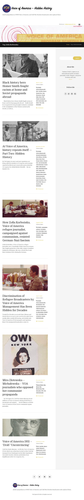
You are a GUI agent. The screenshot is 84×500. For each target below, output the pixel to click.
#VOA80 (39, 87)
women (43, 316)
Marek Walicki (40, 385)
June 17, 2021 (39, 296)
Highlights (22, 36)
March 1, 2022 (39, 82)
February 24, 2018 (40, 441)
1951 (38, 446)
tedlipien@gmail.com (70, 24)
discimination (39, 304)
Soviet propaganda (40, 176)
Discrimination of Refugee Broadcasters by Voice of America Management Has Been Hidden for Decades (18, 303)
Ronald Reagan (39, 174)
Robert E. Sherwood (40, 172)
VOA (40, 102)
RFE (37, 100)
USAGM (45, 312)
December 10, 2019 (40, 380)
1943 (37, 91)
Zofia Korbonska (39, 318)
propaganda (42, 98)
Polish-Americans (40, 308)
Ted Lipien (41, 180)
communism (44, 227)
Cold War (41, 91)
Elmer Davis (39, 159)
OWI (43, 97)
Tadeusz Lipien (39, 84)
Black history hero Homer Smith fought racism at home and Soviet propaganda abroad (15, 89)
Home (67, 44)
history (44, 91)
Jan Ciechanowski (43, 162)
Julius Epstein (42, 166)
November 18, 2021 (40, 146)
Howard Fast (39, 93)
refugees (38, 229)
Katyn (40, 97)
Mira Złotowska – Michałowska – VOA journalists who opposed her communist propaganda (17, 387)
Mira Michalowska (43, 168)
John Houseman (40, 164)
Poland (37, 98)
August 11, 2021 (39, 222)
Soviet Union (41, 100)
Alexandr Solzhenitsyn (41, 155)
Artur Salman (39, 157)
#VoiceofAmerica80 (40, 89)
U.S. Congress (42, 452)
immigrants (43, 306)
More (70, 79)
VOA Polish (38, 181)
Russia (44, 174)
